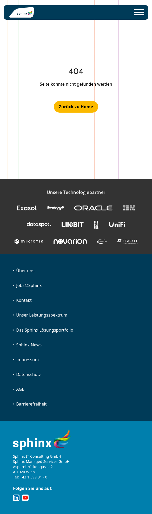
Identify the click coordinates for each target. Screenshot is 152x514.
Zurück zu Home (76, 106)
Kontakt (24, 300)
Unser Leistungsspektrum (41, 315)
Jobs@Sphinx (29, 285)
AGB (20, 389)
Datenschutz (28, 374)
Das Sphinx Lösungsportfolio (44, 330)
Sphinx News (29, 345)
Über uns (25, 270)
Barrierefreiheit (31, 404)
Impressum (27, 359)
